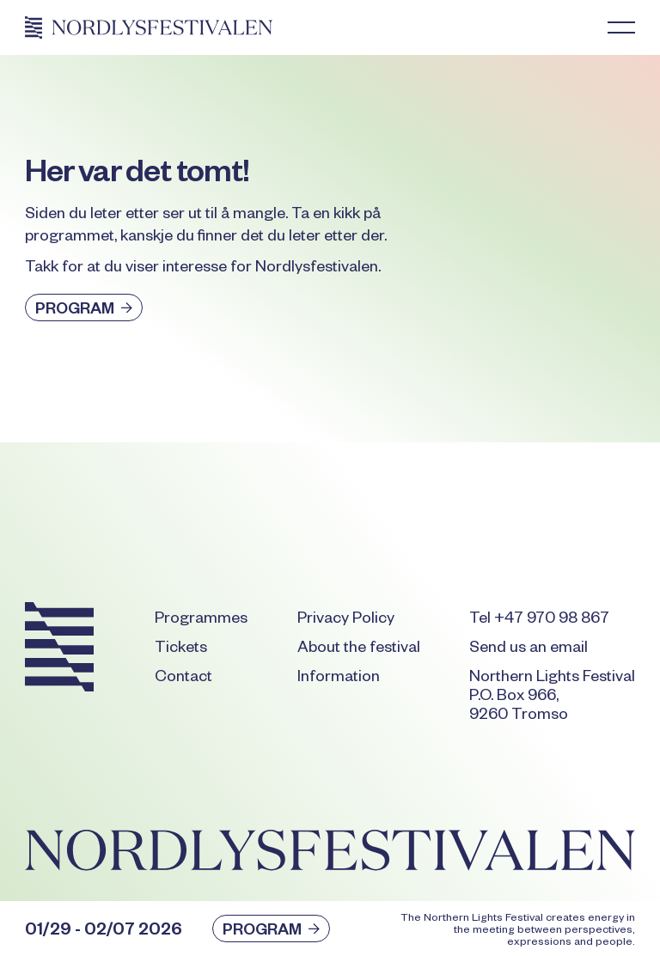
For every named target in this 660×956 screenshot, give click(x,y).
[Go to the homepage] (59, 650)
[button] (621, 27)
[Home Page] (148, 27)
